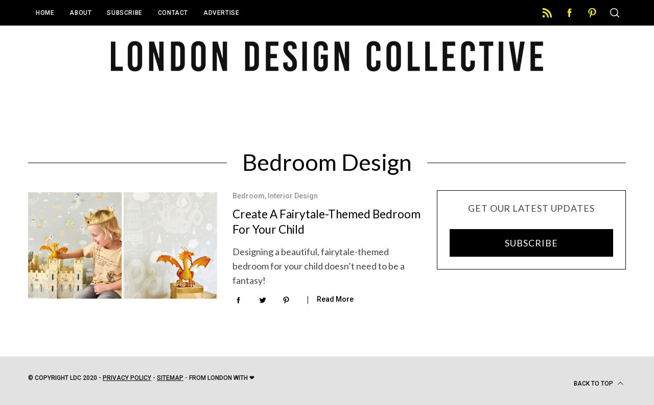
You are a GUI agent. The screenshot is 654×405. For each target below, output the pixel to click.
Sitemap (170, 377)
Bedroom (248, 196)
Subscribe (124, 12)
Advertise (221, 12)
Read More (335, 299)
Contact (173, 12)
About (80, 12)
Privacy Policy (127, 377)
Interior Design (293, 196)
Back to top (598, 383)
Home (45, 12)
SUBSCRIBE (531, 243)
